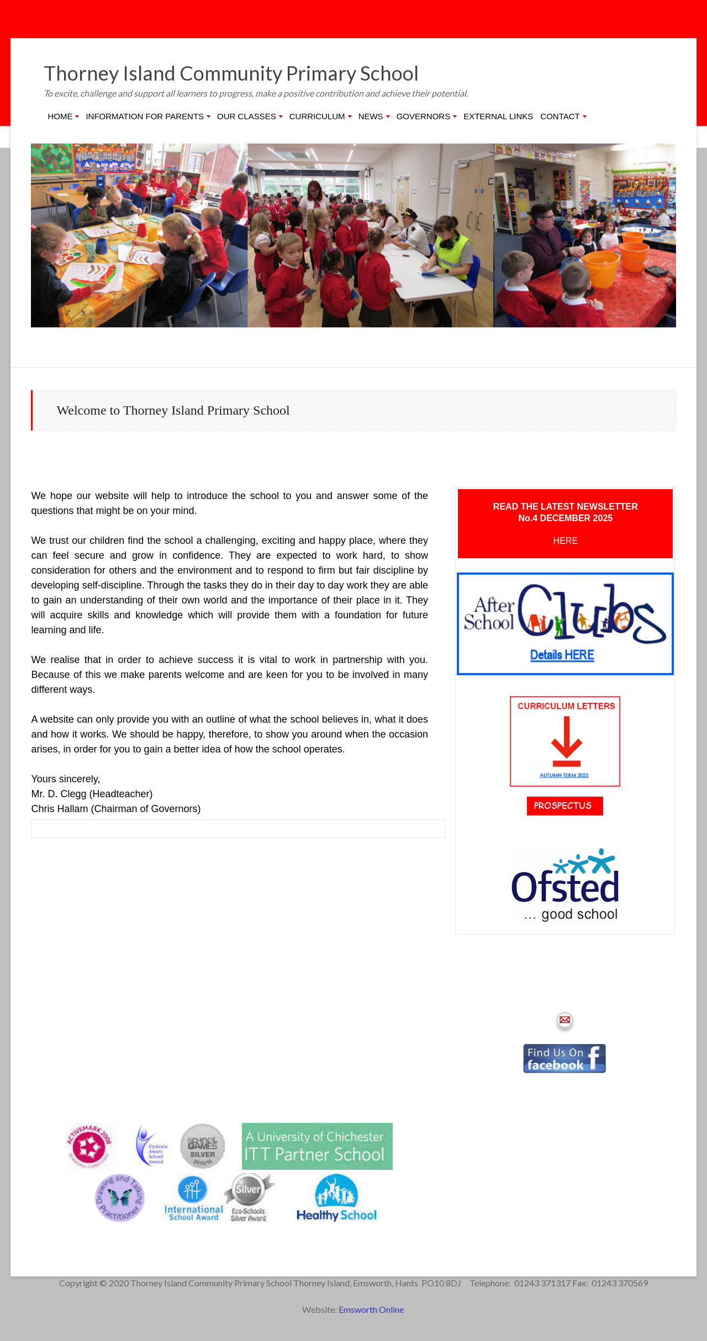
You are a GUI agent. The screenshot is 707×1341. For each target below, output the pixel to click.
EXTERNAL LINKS (498, 116)
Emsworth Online (372, 1309)
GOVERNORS (424, 116)
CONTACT (559, 116)
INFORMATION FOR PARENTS (145, 116)
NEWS (370, 116)
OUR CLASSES (246, 116)
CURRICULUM (317, 116)
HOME (60, 116)
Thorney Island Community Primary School (231, 73)
